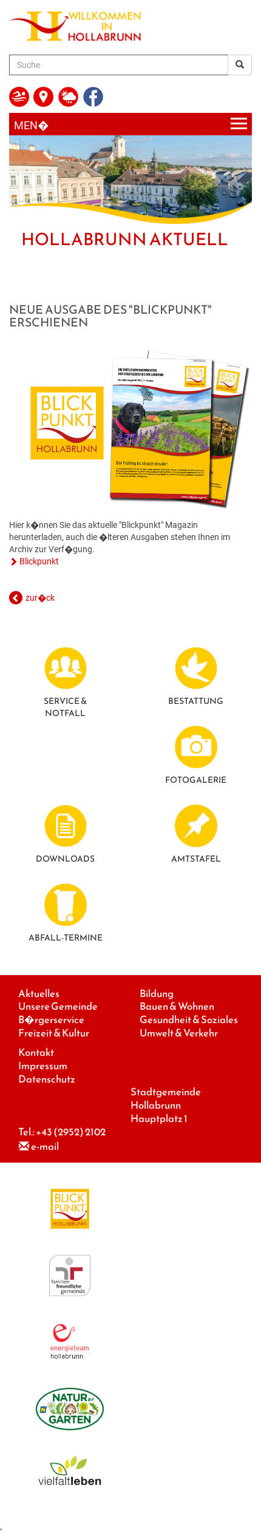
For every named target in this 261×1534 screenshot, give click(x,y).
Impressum (42, 1065)
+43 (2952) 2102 (71, 1132)
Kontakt (36, 1052)
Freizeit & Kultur (53, 1033)
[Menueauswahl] (130, 124)
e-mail (45, 1146)
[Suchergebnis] (240, 65)
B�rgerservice (51, 1019)
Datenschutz (46, 1079)
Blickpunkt (39, 561)
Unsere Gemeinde (58, 1006)
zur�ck (40, 598)
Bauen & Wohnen (177, 1006)
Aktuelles (38, 993)
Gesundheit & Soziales (189, 1019)
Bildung (157, 993)
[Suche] (118, 65)
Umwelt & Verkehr (179, 1033)
